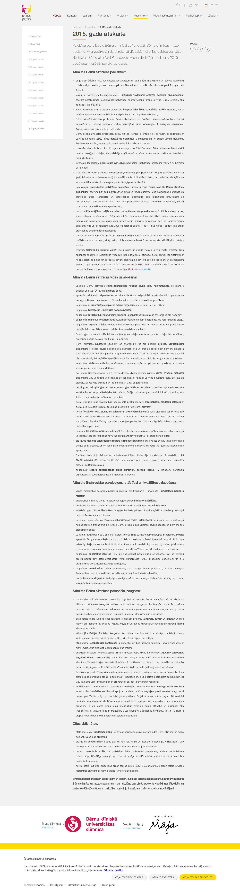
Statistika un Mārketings (80, 885)
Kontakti (72, 16)
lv (206, 5)
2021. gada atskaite (35, 82)
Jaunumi (87, 16)
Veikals (57, 16)
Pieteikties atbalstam (166, 16)
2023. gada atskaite (35, 67)
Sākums (77, 27)
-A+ (177, 5)
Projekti (122, 16)
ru (211, 5)
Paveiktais (141, 16)
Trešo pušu (107, 885)
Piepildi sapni (194, 16)
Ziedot (213, 16)
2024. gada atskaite (35, 59)
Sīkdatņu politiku (113, 870)
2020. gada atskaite (35, 90)
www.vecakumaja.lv (132, 828)
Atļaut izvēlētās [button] (163, 877)
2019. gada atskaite (35, 98)
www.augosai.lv (142, 270)
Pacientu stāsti (34, 44)
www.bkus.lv (47, 827)
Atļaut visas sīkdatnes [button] (198, 877)
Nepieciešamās (34, 885)
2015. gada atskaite (35, 128)
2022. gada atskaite (35, 75)
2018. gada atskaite (35, 105)
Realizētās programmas (37, 52)
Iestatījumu (55, 885)
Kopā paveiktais (34, 36)
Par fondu (104, 16)
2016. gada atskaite (35, 121)
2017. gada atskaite (35, 113)
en (216, 5)
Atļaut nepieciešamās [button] (129, 877)
